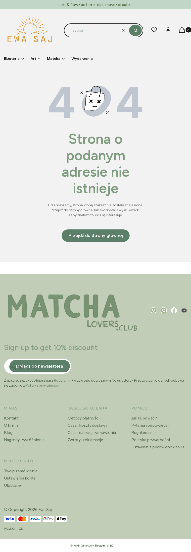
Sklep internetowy (89, 545)
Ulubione (12, 485)
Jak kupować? (144, 417)
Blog (8, 432)
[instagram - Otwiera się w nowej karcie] (164, 310)
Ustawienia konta (20, 478)
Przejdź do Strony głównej (95, 235)
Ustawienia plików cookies (156, 446)
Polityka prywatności (150, 439)
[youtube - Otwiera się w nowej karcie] (184, 310)
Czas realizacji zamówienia (92, 432)
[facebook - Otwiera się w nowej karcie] (174, 310)
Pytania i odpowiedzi (150, 425)
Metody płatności (83, 417)
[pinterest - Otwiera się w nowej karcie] (154, 310)
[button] (135, 30)
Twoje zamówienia (20, 470)
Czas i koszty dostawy (87, 425)
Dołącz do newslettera (39, 366)
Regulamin (62, 380)
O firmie (11, 425)
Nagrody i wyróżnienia (24, 439)
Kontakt (11, 417)
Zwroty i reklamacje (85, 439)
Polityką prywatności (42, 385)
